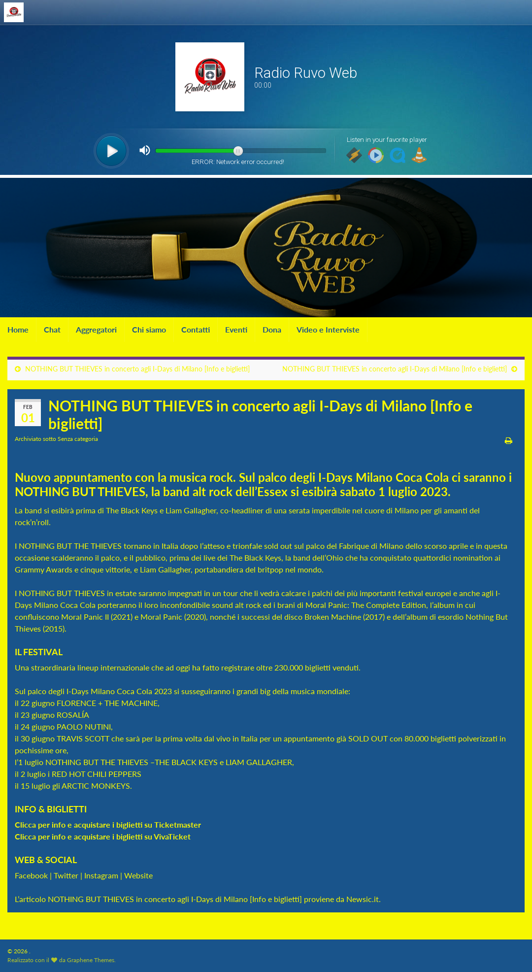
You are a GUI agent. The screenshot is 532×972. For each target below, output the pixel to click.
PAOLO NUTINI (84, 726)
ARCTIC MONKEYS (96, 785)
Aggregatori (96, 329)
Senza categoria (78, 438)
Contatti (195, 329)
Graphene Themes (90, 960)
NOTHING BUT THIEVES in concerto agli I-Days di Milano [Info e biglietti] (137, 369)
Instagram (101, 875)
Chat (52, 329)
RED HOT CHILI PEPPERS (96, 773)
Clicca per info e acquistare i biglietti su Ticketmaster (109, 824)
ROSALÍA (73, 714)
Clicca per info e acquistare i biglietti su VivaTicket (103, 836)
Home (18, 329)
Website (138, 875)
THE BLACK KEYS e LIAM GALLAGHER (223, 762)
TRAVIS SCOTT (82, 738)
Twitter (66, 875)
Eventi (236, 329)
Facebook (31, 875)
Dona (272, 329)
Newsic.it (362, 899)
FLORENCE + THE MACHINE (107, 702)
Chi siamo (149, 329)
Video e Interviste (328, 329)
